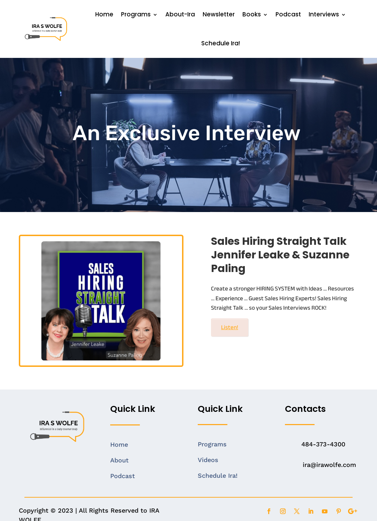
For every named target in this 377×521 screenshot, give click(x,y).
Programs (136, 14)
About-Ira (180, 14)
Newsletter (219, 14)
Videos (208, 459)
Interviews (324, 14)
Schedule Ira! (220, 43)
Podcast (288, 14)
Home (104, 14)
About (119, 460)
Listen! (229, 327)
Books (251, 14)
